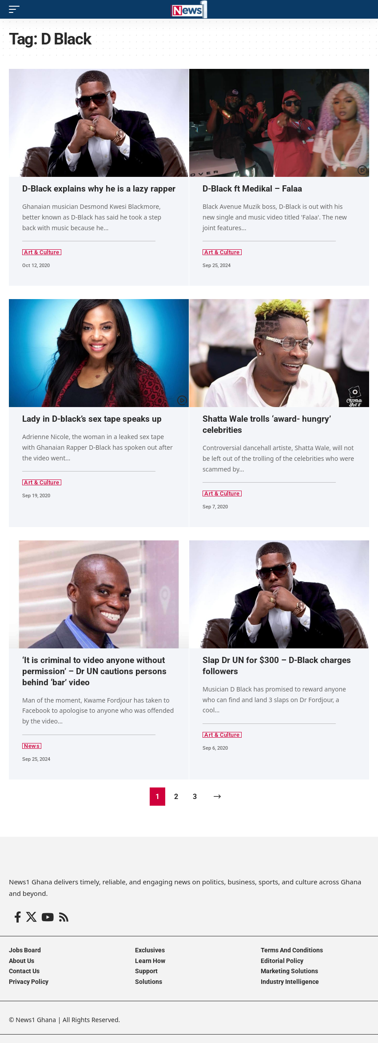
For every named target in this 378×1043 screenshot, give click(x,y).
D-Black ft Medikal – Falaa (252, 189)
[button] (16, 9)
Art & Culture (42, 252)
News (32, 745)
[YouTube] (47, 917)
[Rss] (64, 917)
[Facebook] (18, 917)
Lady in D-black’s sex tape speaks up (92, 419)
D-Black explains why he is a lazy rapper (98, 189)
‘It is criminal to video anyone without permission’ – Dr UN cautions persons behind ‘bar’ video (94, 671)
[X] (31, 917)
